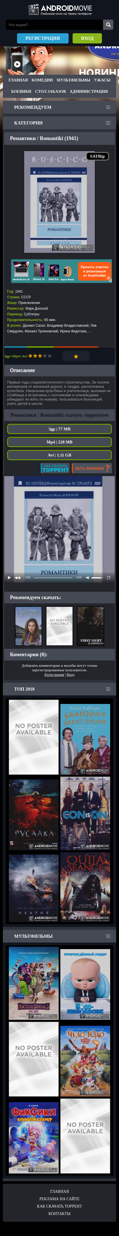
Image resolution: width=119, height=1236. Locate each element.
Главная (18, 80)
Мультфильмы (73, 80)
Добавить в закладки (76, 356)
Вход (87, 38)
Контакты (59, 1214)
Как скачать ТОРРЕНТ (59, 1206)
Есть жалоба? (92, 468)
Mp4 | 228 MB (59, 442)
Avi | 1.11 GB (59, 455)
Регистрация (43, 38)
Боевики (21, 91)
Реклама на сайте (59, 1199)
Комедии (42, 80)
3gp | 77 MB (59, 429)
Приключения (29, 303)
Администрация (89, 91)
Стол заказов (50, 91)
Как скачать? (55, 468)
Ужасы (102, 80)
